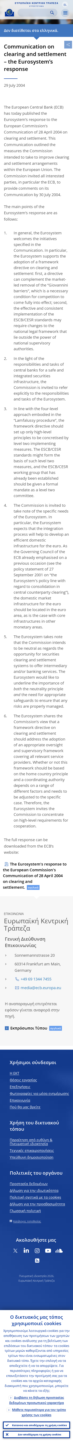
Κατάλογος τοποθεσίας (27, 1221)
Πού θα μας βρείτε (25, 1107)
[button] (65, 4)
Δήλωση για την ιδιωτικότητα (34, 1190)
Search (52, 12)
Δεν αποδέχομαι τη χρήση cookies (39, 1434)
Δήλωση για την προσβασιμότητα (37, 1204)
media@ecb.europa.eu (41, 987)
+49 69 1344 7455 (36, 979)
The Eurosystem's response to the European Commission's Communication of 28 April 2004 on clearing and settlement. (35, 875)
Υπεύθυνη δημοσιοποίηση (31, 1157)
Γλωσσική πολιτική (25, 1210)
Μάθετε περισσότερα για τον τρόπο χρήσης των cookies (39, 1412)
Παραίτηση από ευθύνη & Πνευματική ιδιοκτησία (31, 1142)
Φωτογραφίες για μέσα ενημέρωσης (39, 1093)
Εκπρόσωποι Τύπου (28, 1028)
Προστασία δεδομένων (29, 1183)
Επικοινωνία (20, 1100)
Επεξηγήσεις (20, 1086)
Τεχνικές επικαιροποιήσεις (32, 1150)
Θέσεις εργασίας (23, 1080)
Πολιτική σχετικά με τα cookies (35, 1197)
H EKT (14, 1073)
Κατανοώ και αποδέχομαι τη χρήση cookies (39, 1425)
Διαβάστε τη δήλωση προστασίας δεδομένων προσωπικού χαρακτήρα (36, 1400)
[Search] (34, 12)
